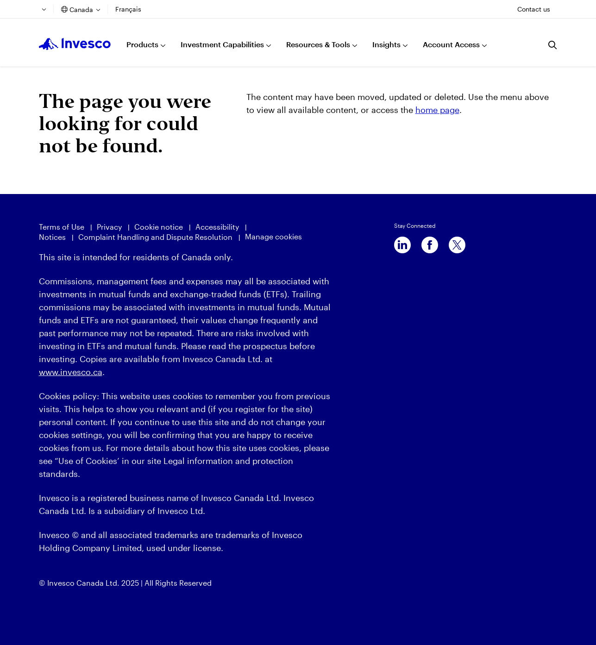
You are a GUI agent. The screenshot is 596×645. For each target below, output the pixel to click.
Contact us (533, 9)
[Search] (553, 45)
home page (437, 110)
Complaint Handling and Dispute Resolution (155, 236)
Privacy (109, 226)
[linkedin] (402, 245)
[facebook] (429, 245)
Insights (386, 44)
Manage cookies (273, 236)
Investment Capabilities (222, 44)
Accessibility (217, 226)
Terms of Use (61, 226)
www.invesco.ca (70, 372)
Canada (81, 9)
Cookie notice (158, 226)
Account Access (451, 44)
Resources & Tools (318, 44)
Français (128, 9)
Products (142, 44)
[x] (457, 245)
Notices (52, 236)
